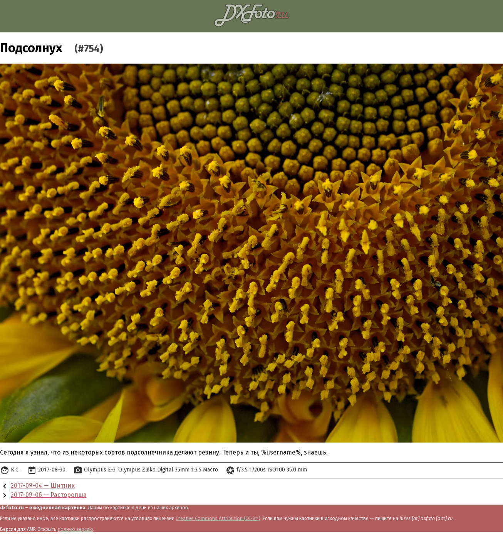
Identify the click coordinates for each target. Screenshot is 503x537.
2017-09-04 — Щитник (43, 485)
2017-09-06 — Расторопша (49, 494)
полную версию (75, 529)
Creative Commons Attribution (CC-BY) (218, 518)
